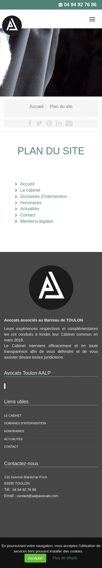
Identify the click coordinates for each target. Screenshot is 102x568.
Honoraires (14, 431)
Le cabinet (12, 415)
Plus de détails (65, 558)
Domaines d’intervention (25, 423)
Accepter (35, 558)
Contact (11, 446)
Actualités (13, 439)
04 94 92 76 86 (80, 4)
